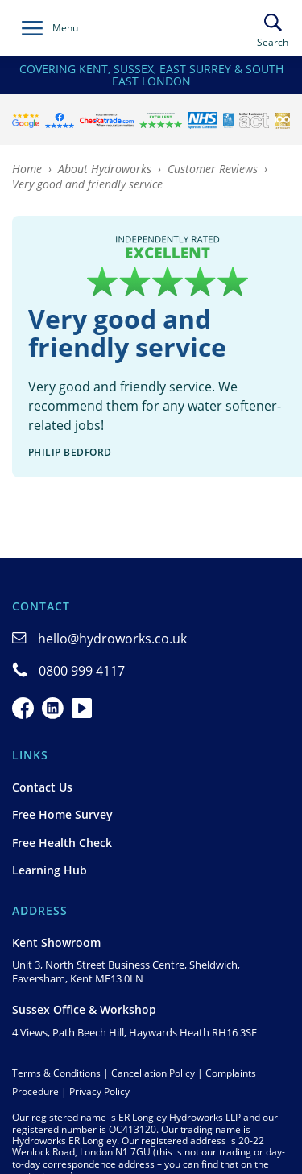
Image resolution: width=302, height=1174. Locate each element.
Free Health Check (62, 842)
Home (27, 168)
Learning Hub (49, 870)
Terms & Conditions (56, 1073)
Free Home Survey (62, 814)
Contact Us (42, 787)
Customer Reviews (213, 168)
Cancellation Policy (153, 1073)
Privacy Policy (99, 1091)
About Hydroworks (104, 168)
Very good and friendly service (87, 184)
